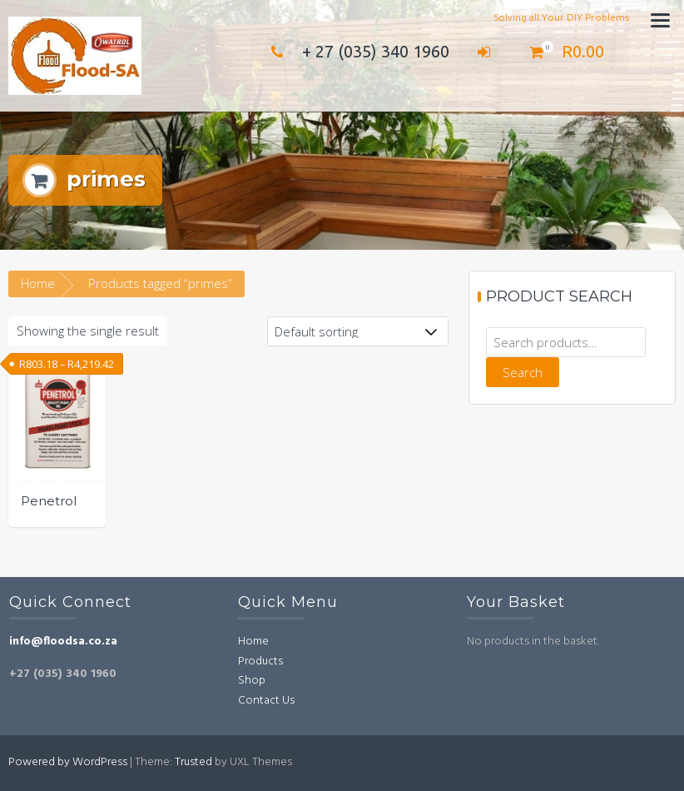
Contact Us (266, 700)
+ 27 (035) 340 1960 (356, 51)
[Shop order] (358, 331)
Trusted (193, 762)
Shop (251, 680)
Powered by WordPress (67, 762)
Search (523, 372)
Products (260, 661)
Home (38, 283)
